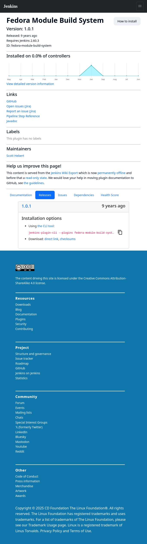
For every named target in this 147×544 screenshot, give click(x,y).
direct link (51, 239)
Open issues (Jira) (18, 106)
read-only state (36, 178)
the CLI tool (45, 226)
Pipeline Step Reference (23, 116)
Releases (45, 195)
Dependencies (84, 195)
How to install (127, 21)
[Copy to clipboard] (120, 232)
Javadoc (11, 121)
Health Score (110, 195)
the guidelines (34, 183)
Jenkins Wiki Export (64, 173)
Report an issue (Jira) (21, 111)
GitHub (11, 101)
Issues (62, 195)
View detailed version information (30, 84)
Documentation (21, 195)
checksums (68, 239)
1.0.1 (26, 206)
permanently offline (111, 173)
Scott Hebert (15, 156)
